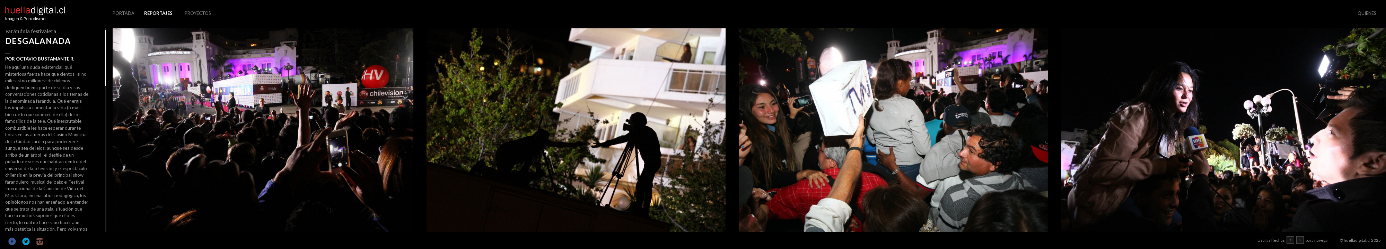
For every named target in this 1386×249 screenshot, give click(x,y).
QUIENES (1367, 13)
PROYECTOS (198, 13)
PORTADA (123, 13)
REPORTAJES (158, 13)
